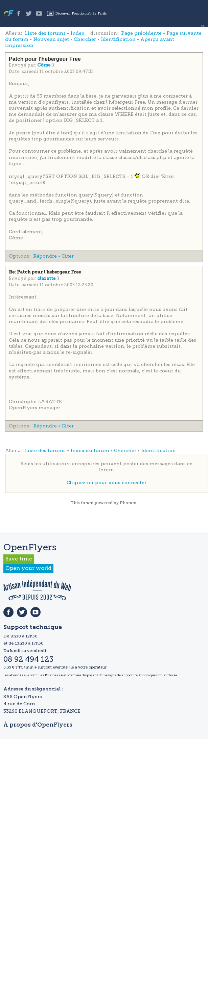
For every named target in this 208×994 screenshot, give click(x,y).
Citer (68, 256)
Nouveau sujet (51, 39)
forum (87, 502)
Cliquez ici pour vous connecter (106, 483)
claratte (46, 279)
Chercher (85, 39)
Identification (118, 39)
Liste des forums (45, 33)
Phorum (128, 502)
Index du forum (89, 450)
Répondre (45, 256)
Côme (44, 65)
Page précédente (141, 33)
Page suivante (184, 33)
